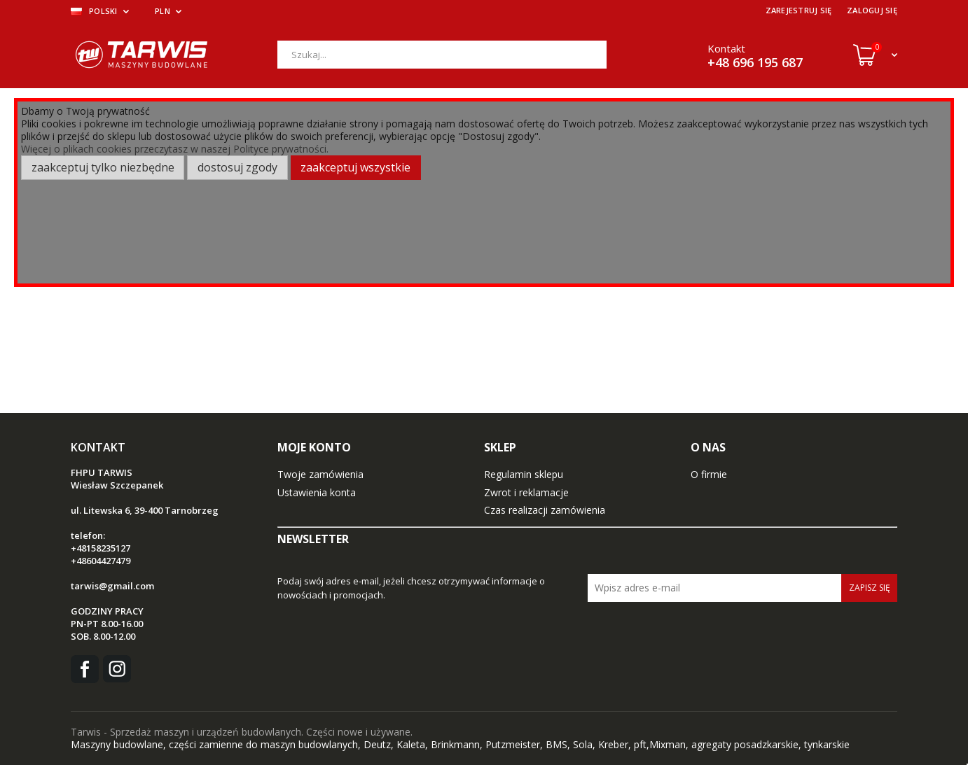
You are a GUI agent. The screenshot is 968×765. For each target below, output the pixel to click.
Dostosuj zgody (237, 167)
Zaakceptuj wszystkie (355, 167)
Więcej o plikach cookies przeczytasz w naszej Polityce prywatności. (175, 148)
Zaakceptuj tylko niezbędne (103, 167)
